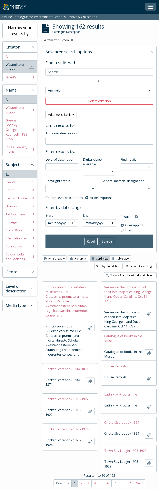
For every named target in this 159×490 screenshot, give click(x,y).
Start (49, 215)
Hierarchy (78, 258)
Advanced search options (68, 51)
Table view (120, 258)
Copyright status (57, 181)
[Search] (99, 72)
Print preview (54, 258)
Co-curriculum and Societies (19, 256)
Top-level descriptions (66, 198)
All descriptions (101, 198)
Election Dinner (19, 199)
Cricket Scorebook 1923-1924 (66, 429)
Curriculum (19, 247)
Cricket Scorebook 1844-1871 (66, 369)
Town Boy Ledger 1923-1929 (125, 451)
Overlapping (134, 225)
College (19, 223)
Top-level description (61, 133)
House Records (115, 366)
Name (11, 90)
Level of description (16, 289)
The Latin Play (19, 239)
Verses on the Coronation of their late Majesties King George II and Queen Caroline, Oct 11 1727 (128, 294)
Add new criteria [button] (60, 114)
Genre (11, 271)
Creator (13, 47)
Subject (12, 164)
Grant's (19, 78)
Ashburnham (19, 215)
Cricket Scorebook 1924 (121, 422)
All (7, 56)
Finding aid (128, 159)
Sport (19, 191)
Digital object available (92, 161)
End (85, 215)
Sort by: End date (107, 266)
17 (129, 483)
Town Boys (19, 231)
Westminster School (19, 66)
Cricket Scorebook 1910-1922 (66, 399)
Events (19, 183)
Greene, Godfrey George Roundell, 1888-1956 (19, 129)
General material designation (123, 181)
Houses (19, 207)
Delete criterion (99, 101)
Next (139, 483)
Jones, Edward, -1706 (19, 149)
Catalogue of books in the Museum (123, 338)
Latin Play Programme (120, 394)
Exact (129, 230)
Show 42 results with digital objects (130, 275)
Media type (16, 305)
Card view (100, 258)
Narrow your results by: (20, 30)
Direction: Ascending (139, 266)
